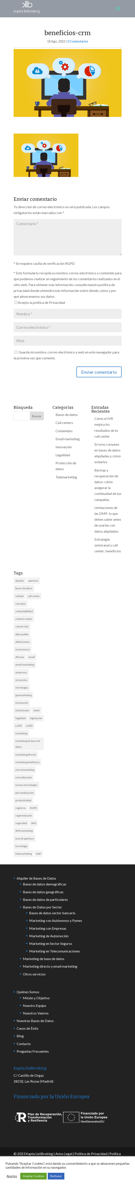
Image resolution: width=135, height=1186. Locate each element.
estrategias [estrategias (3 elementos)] (21, 687)
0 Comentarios (78, 41)
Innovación (64, 447)
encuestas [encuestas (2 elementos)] (21, 680)
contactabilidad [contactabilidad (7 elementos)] (24, 611)
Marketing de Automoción (48, 936)
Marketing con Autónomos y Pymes (55, 920)
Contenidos (64, 431)
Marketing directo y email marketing (50, 966)
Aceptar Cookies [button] (33, 1176)
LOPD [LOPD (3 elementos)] (29, 725)
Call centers (64, 422)
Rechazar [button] (56, 1176)
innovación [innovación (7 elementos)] (21, 702)
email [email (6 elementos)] (31, 657)
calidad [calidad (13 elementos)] (19, 596)
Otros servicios (34, 974)
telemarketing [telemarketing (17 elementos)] (23, 853)
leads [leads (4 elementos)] (36, 710)
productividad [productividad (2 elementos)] (23, 800)
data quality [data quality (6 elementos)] (22, 634)
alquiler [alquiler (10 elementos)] (19, 580)
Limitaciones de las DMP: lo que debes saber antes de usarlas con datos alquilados (107, 519)
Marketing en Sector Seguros (50, 943)
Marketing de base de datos (43, 959)
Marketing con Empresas (47, 928)
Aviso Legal (63, 1154)
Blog (20, 1036)
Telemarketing (66, 477)
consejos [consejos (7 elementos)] (20, 603)
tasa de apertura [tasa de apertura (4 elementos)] (24, 838)
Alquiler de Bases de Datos (36, 878)
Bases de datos (67, 414)
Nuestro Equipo (34, 1005)
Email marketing (68, 439)
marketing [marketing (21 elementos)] (21, 733)
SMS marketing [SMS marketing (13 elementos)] (24, 830)
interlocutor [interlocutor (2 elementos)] (22, 710)
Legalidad (63, 455)
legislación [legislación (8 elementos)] (36, 718)
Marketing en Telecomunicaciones (54, 951)
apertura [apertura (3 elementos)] (33, 580)
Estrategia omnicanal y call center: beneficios (107, 545)
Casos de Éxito (27, 1028)
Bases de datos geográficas (43, 892)
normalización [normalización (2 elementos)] (23, 777)
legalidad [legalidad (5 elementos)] (20, 718)
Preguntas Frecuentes (33, 1051)
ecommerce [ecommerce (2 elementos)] (22, 649)
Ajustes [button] (11, 1176)
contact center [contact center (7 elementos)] (23, 618)
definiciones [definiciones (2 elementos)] (22, 641)
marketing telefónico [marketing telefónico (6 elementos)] (27, 762)
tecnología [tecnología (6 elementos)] (21, 846)
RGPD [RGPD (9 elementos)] (33, 808)
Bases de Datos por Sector (42, 907)
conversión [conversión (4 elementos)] (22, 626)
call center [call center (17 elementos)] (34, 596)
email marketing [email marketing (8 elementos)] (24, 664)
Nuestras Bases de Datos (35, 1021)
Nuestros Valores (36, 1013)
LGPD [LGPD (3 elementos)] (18, 725)
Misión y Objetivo (36, 998)
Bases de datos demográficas (44, 884)
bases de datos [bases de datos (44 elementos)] (23, 588)
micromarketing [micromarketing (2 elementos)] (24, 769)
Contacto (24, 1044)
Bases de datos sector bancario (52, 913)
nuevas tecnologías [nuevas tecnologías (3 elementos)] (26, 785)
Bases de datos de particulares (45, 899)
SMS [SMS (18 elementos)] (33, 823)
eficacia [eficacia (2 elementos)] (19, 657)
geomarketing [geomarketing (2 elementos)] (23, 695)
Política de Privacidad (91, 1154)
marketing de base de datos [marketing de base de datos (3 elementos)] (27, 743)
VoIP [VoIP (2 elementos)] (38, 853)
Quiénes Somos (28, 992)
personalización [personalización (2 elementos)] (24, 792)
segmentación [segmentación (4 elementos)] (23, 815)
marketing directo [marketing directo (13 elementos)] (25, 754)
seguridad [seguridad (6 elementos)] (21, 823)
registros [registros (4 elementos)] (20, 808)
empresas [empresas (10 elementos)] (21, 672)
